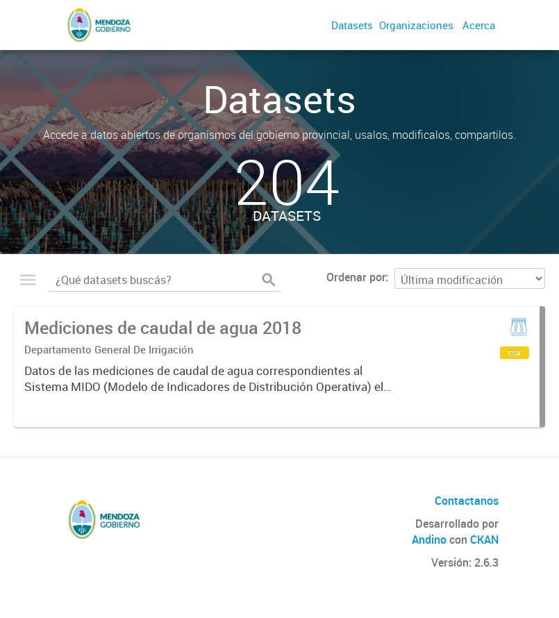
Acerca (478, 25)
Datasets (352, 25)
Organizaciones (416, 25)
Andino (429, 539)
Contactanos (467, 500)
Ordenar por (355, 277)
